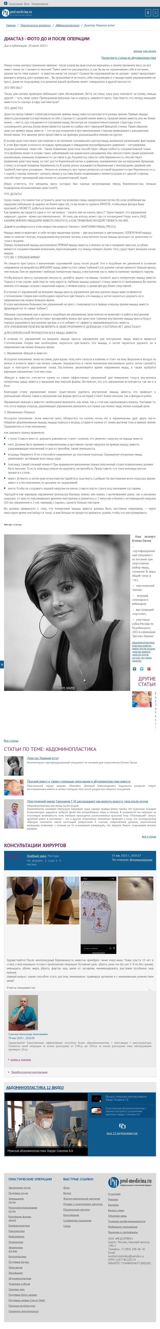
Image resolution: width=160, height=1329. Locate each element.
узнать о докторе (20, 1059)
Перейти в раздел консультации (28, 1072)
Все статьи (11, 741)
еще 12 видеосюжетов (122, 1133)
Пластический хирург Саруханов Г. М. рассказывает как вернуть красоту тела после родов (87, 801)
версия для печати (145, 51)
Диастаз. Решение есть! (43, 758)
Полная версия (40, 4)
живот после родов (143, 648)
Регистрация (16, 4)
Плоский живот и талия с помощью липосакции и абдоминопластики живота (78, 781)
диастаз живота (141, 651)
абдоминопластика (143, 642)
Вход (27, 4)
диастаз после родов (140, 656)
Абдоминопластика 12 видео (35, 1087)
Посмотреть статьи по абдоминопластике (129, 58)
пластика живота (141, 645)
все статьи (149, 836)
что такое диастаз (142, 659)
